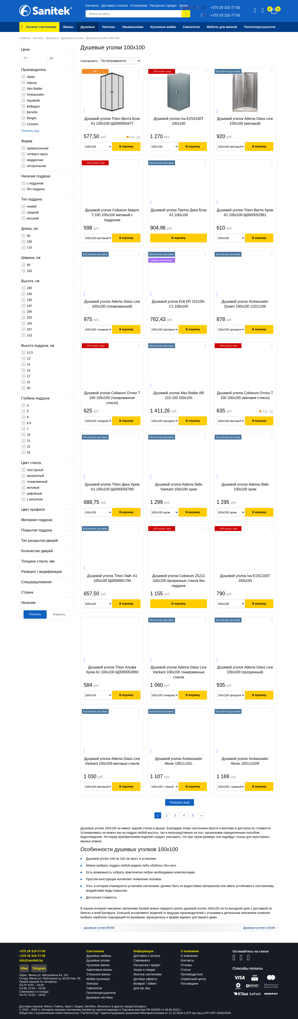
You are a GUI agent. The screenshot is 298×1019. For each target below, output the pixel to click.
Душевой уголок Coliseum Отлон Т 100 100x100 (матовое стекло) (245, 395)
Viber (24, 968)
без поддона (35, 189)
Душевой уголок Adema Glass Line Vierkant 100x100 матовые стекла (112, 761)
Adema (32, 83)
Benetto (32, 112)
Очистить (59, 614)
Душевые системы (99, 997)
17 (28, 376)
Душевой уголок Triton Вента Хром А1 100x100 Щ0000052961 (245, 212)
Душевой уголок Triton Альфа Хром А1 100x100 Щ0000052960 (112, 669)
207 (29, 329)
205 (29, 323)
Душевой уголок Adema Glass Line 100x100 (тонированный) (112, 304)
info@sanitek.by (31, 960)
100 (29, 241)
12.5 (30, 352)
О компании (138, 5)
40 (28, 388)
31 (28, 382)
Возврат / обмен (145, 983)
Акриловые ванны (99, 969)
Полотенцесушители (101, 993)
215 (29, 335)
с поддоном (35, 183)
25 (28, 452)
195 (29, 300)
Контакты (92, 5)
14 (28, 364)
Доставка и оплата (114, 5)
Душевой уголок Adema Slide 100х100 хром (245, 487)
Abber (31, 77)
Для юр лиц (141, 988)
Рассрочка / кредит (163, 5)
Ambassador (35, 94)
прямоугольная (37, 148)
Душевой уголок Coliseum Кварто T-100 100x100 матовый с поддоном (112, 215)
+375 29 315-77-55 (32, 951)
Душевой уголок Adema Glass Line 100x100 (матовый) (245, 121)
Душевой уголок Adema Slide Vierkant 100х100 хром (178, 487)
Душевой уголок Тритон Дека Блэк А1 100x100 (179, 212)
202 (29, 317)
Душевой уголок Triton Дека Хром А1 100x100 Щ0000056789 (112, 487)
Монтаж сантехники (147, 974)
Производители (192, 974)
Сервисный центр (193, 979)
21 (28, 440)
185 (29, 288)
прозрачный (35, 475)
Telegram (39, 968)
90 (28, 236)
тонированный (37, 481)
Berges (32, 118)
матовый (33, 487)
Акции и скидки (144, 969)
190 (29, 294)
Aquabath (33, 100)
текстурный (35, 470)
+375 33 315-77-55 (32, 956)
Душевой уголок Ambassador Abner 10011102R (244, 761)
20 (28, 434)
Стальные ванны (98, 974)
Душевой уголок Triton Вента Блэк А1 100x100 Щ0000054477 (112, 121)
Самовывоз (141, 960)
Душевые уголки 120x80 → (261, 927)
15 (28, 370)
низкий (32, 206)
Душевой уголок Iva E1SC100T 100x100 (245, 578)
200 (29, 311)
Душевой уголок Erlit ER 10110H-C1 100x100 (178, 304)
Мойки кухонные (98, 979)
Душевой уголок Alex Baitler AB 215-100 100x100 (178, 395)
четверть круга (37, 154)
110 (29, 247)
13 (28, 358)
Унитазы (92, 983)
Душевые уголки (98, 960)
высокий (33, 218)
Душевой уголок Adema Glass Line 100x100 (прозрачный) (245, 669)
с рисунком (35, 499)
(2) (133, 137)
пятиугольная (36, 166)
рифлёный (34, 493)
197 (29, 306)
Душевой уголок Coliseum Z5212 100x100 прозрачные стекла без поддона (178, 581)
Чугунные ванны (98, 965)
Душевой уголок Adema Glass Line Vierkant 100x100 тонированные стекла (179, 672)
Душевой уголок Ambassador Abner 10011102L (178, 761)
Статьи (186, 969)
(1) (266, 412)
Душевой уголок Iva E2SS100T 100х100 (179, 121)
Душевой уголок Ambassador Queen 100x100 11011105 (244, 304)
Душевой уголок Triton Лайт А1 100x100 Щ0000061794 (112, 578)
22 (28, 446)
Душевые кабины (98, 956)
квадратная (35, 160)
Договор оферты (145, 979)
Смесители (94, 988)
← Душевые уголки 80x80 (97, 927)
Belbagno (33, 106)
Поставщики (189, 983)
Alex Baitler (34, 88)
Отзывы (186, 965)
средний (33, 212)
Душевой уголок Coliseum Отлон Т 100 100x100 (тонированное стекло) (112, 398)
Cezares (32, 124)
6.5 (29, 423)
